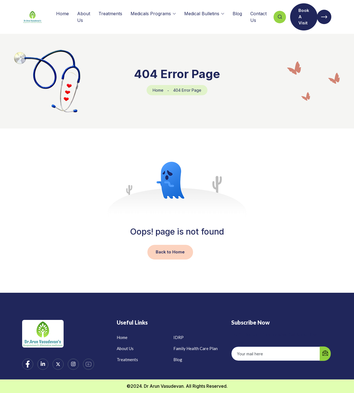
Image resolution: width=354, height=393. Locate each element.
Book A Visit (303, 16)
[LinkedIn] (42, 364)
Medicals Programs (151, 13)
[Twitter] (58, 364)
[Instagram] (73, 364)
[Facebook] (27, 364)
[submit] (325, 353)
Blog (237, 13)
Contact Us (258, 17)
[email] (275, 353)
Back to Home (170, 252)
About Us (83, 17)
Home (62, 13)
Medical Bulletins (201, 13)
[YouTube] (88, 364)
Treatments (110, 13)
